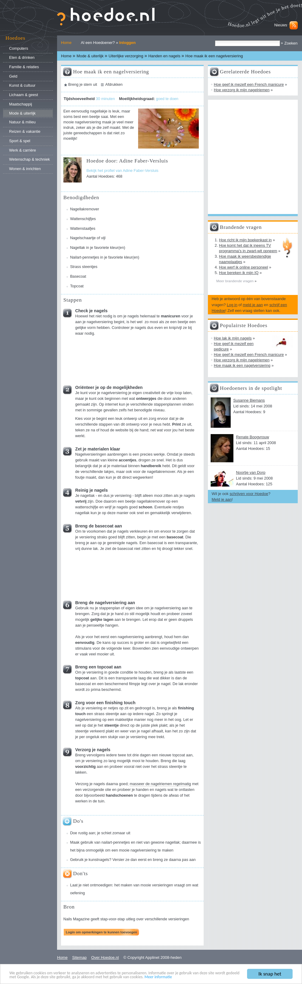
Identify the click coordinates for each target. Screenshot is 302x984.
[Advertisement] (92, 358)
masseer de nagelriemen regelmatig (160, 784)
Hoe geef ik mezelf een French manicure (249, 84)
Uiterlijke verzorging (126, 56)
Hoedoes (15, 38)
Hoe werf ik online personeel (243, 267)
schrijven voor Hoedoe (248, 493)
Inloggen (127, 42)
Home (66, 42)
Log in (232, 305)
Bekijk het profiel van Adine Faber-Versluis (122, 171)
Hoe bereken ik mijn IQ (239, 272)
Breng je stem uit (82, 84)
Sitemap (79, 957)
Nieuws (280, 25)
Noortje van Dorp (251, 472)
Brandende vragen (241, 227)
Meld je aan (222, 499)
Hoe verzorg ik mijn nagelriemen (242, 90)
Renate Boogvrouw (252, 437)
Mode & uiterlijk (89, 56)
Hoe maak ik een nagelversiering (242, 365)
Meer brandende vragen (235, 281)
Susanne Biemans (249, 400)
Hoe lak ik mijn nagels (233, 338)
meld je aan (253, 305)
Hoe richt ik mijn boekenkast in (245, 240)
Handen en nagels (164, 56)
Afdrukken (114, 84)
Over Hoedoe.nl (105, 957)
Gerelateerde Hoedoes (245, 72)
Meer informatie (158, 977)
